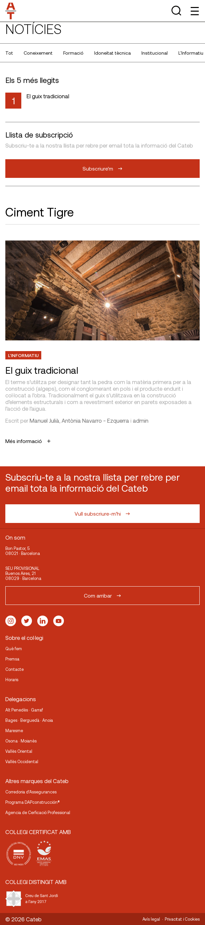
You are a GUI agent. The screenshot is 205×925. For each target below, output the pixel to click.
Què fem (13, 648)
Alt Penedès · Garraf (24, 709)
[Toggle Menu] (194, 10)
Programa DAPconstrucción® (32, 802)
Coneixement (38, 53)
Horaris (11, 679)
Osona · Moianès (21, 740)
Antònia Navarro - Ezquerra (95, 420)
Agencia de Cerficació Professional (37, 812)
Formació (73, 53)
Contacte (14, 669)
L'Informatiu (23, 355)
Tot (9, 53)
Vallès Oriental (18, 751)
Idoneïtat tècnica (112, 53)
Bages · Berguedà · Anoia (29, 720)
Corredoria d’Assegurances (31, 791)
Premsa (12, 659)
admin (140, 420)
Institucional (154, 53)
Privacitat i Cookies (182, 919)
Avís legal (151, 919)
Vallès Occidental (21, 761)
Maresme (14, 730)
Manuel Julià (44, 420)
